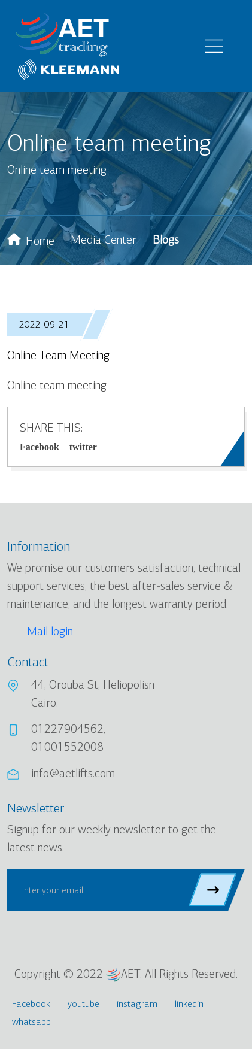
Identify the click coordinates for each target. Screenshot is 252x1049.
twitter (83, 446)
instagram (137, 1003)
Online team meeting (58, 355)
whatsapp (31, 1021)
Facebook (39, 446)
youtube (83, 1003)
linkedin (189, 1003)
